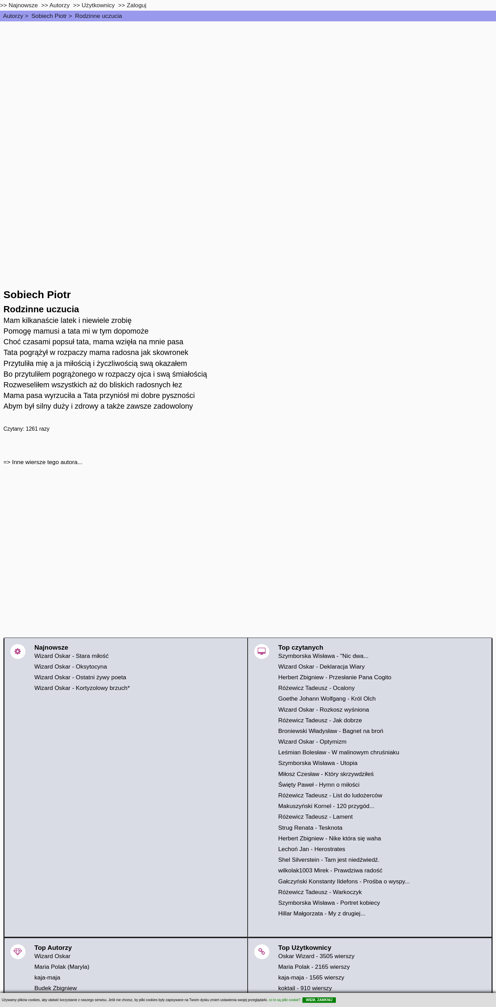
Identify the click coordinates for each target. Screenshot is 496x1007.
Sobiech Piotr (49, 15)
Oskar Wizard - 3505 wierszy (316, 956)
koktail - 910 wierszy (305, 988)
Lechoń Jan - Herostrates (311, 849)
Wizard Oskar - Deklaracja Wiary (321, 666)
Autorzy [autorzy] (60, 5)
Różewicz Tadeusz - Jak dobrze (320, 720)
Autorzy (13, 15)
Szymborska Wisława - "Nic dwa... (323, 655)
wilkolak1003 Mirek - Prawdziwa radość (330, 870)
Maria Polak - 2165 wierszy (314, 966)
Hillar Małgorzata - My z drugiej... (321, 913)
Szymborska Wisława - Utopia (318, 762)
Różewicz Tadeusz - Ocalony (316, 687)
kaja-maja (47, 977)
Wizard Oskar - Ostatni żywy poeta (80, 677)
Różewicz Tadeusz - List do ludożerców (330, 795)
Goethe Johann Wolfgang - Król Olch (327, 698)
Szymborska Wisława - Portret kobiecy (329, 902)
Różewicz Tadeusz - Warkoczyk (320, 892)
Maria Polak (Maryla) (62, 966)
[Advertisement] (248, 73)
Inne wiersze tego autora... (47, 462)
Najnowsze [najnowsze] (23, 5)
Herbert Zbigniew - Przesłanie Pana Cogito (334, 677)
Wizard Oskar (52, 956)
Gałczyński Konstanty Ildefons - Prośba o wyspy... (344, 881)
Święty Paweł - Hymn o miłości (319, 784)
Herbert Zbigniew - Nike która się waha (329, 838)
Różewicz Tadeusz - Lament (315, 816)
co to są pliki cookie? (284, 1000)
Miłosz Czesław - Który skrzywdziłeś (326, 773)
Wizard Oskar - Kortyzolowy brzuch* (82, 687)
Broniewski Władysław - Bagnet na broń (330, 730)
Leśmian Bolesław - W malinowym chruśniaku (339, 752)
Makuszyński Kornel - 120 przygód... (326, 806)
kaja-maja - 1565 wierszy (311, 977)
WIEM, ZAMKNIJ (319, 1000)
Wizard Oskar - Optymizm (312, 741)
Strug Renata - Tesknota (310, 827)
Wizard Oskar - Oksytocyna (70, 666)
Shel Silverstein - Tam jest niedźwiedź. (329, 859)
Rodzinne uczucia (98, 15)
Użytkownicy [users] (98, 5)
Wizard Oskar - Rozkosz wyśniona (323, 709)
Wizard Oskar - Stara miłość (71, 655)
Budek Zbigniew (55, 988)
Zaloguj (136, 5)
